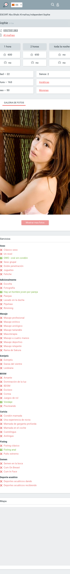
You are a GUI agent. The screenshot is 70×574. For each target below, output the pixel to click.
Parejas (8, 296)
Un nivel (8, 253)
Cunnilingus (10, 431)
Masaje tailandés (13, 330)
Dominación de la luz (15, 381)
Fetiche (8, 274)
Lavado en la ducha (14, 300)
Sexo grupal (10, 262)
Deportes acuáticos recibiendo (20, 485)
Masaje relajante (13, 346)
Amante (8, 377)
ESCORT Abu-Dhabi (9, 14)
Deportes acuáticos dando (18, 481)
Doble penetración (13, 266)
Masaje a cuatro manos (16, 338)
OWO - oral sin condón (16, 257)
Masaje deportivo (13, 342)
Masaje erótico (12, 321)
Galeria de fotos (14, 102)
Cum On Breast (12, 467)
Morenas (44, 90)
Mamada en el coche (15, 427)
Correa (7, 393)
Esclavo (8, 389)
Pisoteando (10, 406)
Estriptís (8, 359)
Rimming (8, 308)
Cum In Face (10, 471)
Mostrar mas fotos (35, 222)
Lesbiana (8, 368)
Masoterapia (10, 334)
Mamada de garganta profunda (20, 423)
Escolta (8, 283)
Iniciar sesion (58, 4)
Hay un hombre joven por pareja (21, 291)
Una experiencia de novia (17, 419)
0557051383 (10, 30)
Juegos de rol (11, 397)
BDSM (7, 385)
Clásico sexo (11, 249)
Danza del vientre (13, 363)
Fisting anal (10, 449)
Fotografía (9, 287)
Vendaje (8, 402)
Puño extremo (11, 453)
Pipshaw (8, 304)
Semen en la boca (13, 463)
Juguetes (9, 270)
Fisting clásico (11, 445)
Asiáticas (44, 82)
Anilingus (9, 436)
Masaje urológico (13, 325)
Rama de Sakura (12, 350)
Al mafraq (25, 14)
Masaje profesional (14, 317)
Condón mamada (13, 415)
